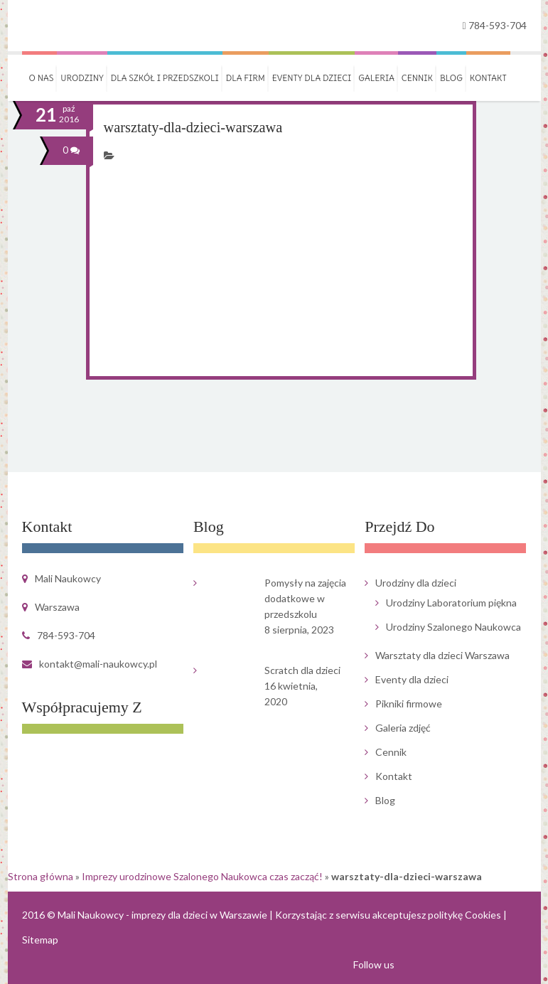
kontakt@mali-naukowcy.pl (98, 664)
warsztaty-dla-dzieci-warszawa (192, 127)
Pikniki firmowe (408, 703)
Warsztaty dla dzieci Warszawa (442, 655)
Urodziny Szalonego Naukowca (453, 627)
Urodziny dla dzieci (415, 583)
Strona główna (40, 876)
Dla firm (245, 78)
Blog (451, 78)
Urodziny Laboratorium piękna (451, 603)
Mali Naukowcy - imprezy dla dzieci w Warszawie (162, 915)
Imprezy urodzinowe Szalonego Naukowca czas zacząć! (202, 876)
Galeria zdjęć (403, 728)
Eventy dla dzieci (312, 78)
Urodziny (81, 78)
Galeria (376, 78)
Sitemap (40, 940)
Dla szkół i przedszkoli (165, 78)
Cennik (417, 78)
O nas (41, 78)
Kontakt (488, 78)
